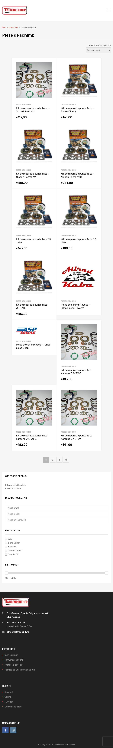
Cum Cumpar (11, 655)
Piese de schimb (23, 105)
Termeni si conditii (13, 660)
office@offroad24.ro (18, 632)
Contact (8, 692)
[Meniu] (109, 10)
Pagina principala (10, 27)
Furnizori (8, 701)
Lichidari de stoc (13, 706)
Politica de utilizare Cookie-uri (19, 669)
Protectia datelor (13, 664)
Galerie (7, 697)
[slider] (6, 573)
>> (66, 459)
